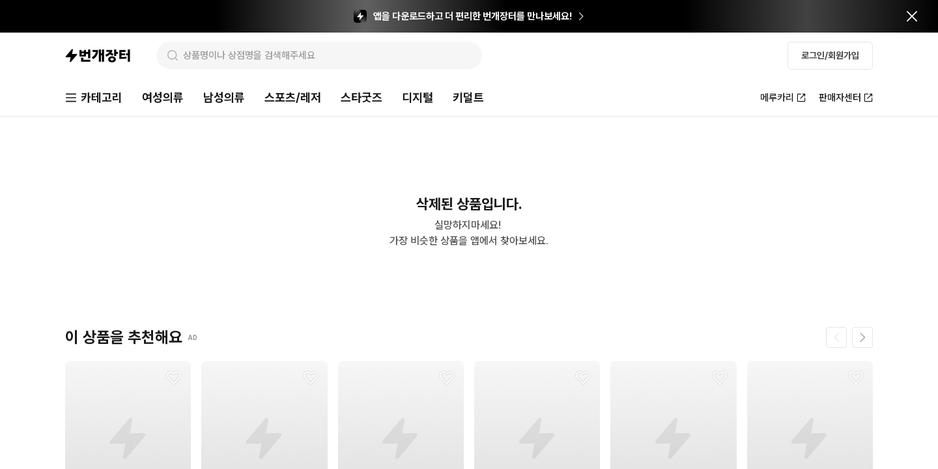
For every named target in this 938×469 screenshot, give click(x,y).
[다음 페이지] (862, 337)
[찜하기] (174, 378)
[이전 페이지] (836, 337)
